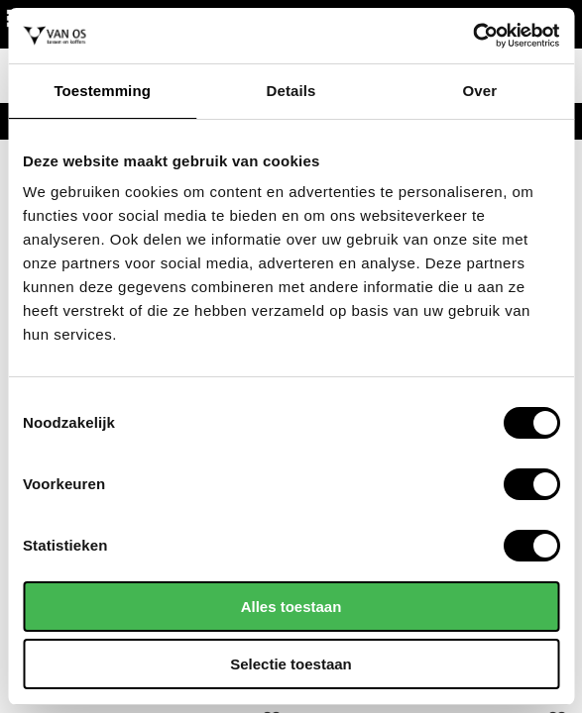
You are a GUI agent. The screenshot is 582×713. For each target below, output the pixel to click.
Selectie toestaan (291, 664)
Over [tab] (480, 90)
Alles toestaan (291, 606)
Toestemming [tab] (102, 90)
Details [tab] (291, 90)
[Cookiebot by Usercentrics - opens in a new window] (472, 36)
